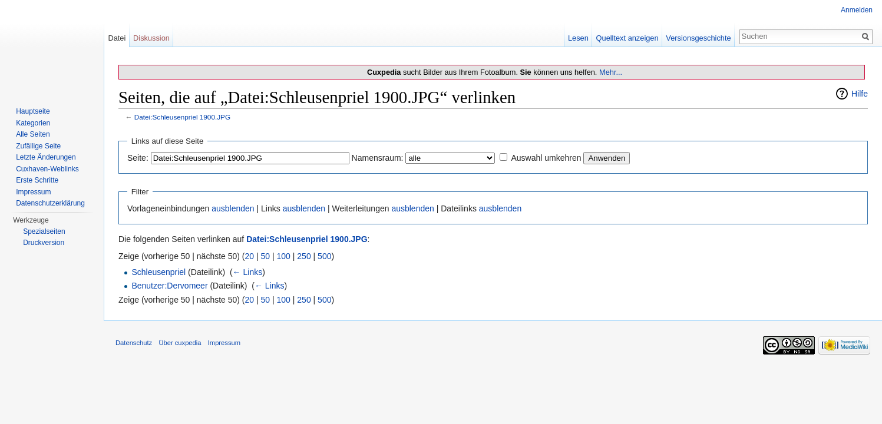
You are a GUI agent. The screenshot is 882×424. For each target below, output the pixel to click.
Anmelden (857, 10)
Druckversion (43, 242)
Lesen (578, 38)
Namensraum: (378, 158)
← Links (248, 272)
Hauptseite (32, 111)
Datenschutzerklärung (50, 203)
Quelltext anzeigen (627, 38)
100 (283, 256)
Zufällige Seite (38, 146)
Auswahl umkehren (546, 158)
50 (265, 256)
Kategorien (33, 123)
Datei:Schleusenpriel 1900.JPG (182, 117)
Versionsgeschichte (698, 38)
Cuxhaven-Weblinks (47, 169)
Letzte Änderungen (45, 157)
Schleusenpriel (158, 272)
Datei (116, 38)
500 (324, 256)
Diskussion (151, 38)
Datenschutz (133, 342)
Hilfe (859, 93)
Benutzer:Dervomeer (169, 285)
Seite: (137, 158)
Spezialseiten (44, 231)
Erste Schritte (37, 180)
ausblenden (233, 208)
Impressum (33, 192)
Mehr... (610, 72)
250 (303, 256)
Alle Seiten (32, 134)
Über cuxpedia (179, 342)
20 (250, 256)
